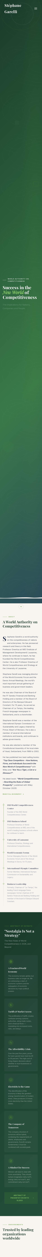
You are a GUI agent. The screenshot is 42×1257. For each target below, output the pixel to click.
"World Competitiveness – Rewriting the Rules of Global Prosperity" (21, 783)
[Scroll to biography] (21, 606)
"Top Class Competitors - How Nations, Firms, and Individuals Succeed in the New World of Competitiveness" (20, 765)
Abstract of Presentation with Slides (22, 1198)
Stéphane (12, 8)
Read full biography (13, 796)
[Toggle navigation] (36, 8)
